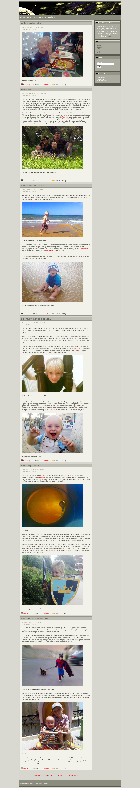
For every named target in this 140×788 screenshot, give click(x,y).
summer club (76, 348)
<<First (36, 775)
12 (67, 775)
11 (64, 775)
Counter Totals (102, 74)
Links (99, 42)
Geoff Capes (53, 410)
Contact (99, 47)
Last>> (75, 775)
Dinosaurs (83, 249)
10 (61, 775)
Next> (71, 775)
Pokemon (65, 117)
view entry (26, 85)
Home (99, 45)
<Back (41, 775)
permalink (46, 85)
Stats (98, 49)
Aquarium (49, 250)
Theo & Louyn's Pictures (105, 23)
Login (98, 52)
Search (99, 57)
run (68, 475)
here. (109, 36)
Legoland (42, 477)
